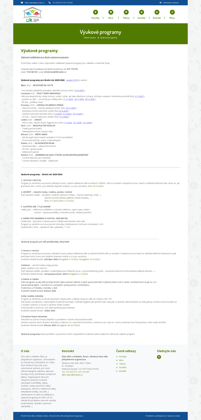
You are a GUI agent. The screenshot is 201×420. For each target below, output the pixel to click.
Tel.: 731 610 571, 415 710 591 (75, 371)
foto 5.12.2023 (66, 200)
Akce (119, 360)
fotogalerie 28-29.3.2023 (68, 325)
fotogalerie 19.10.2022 (89, 259)
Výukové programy (108, 37)
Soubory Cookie (173, 416)
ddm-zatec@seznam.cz (35, 2)
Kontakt (121, 371)
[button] (172, 14)
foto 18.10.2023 (95, 186)
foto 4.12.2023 (51, 200)
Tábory (120, 363)
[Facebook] (159, 357)
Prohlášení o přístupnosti (156, 416)
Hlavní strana (90, 37)
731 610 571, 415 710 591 (63, 2)
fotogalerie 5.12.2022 (77, 274)
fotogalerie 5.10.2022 (68, 259)
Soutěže (121, 367)
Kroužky (121, 356)
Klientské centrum (171, 2)
